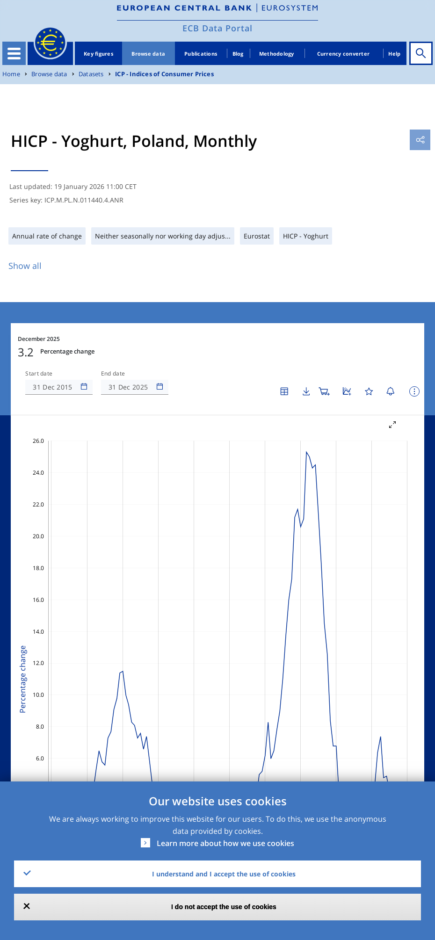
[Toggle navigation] (14, 53)
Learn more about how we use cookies (225, 843)
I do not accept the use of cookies (223, 907)
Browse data (148, 53)
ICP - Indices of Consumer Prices (164, 74)
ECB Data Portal (217, 28)
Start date (38, 373)
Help (394, 53)
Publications (200, 53)
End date (113, 373)
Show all (25, 265)
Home (11, 74)
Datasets (91, 74)
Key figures (98, 53)
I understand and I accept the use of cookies (224, 873)
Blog (238, 53)
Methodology (276, 53)
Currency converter (343, 53)
